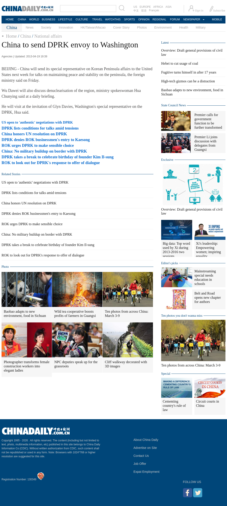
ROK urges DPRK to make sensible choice (38, 145)
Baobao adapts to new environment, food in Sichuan (25, 314)
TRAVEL (97, 19)
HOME (10, 19)
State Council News (173, 105)
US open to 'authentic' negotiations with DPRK (37, 122)
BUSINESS (48, 19)
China (25, 36)
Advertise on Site (145, 448)
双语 (144, 10)
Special (165, 373)
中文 (136, 10)
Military (200, 27)
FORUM (175, 19)
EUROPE (145, 6)
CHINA (22, 19)
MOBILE (217, 19)
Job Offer (139, 463)
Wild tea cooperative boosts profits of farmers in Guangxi (75, 314)
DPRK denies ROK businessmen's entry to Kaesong (46, 140)
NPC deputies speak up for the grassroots (76, 364)
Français (154, 10)
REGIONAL (159, 19)
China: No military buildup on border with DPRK (44, 151)
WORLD (34, 19)
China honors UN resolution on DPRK (34, 134)
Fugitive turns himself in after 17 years (188, 72)
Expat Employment (146, 471)
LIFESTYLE (65, 19)
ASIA (168, 6)
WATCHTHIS (113, 19)
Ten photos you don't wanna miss (181, 315)
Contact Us (141, 456)
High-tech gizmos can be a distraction (188, 81)
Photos (142, 27)
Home (11, 36)
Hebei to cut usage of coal (179, 63)
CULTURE (82, 19)
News (29, 27)
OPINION (144, 19)
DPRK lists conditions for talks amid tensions (40, 128)
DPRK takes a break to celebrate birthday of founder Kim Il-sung (58, 157)
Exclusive (167, 159)
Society (46, 27)
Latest (165, 42)
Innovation (66, 27)
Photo (5, 266)
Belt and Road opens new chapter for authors (207, 297)
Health (183, 27)
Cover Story (121, 27)
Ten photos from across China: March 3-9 (126, 314)
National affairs (48, 36)
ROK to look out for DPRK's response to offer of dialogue (51, 163)
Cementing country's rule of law (174, 405)
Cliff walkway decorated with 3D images (126, 364)
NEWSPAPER (191, 19)
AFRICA (158, 6)
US (135, 6)
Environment (163, 27)
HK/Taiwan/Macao (93, 27)
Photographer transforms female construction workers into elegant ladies (26, 366)
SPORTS (129, 19)
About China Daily (145, 440)
